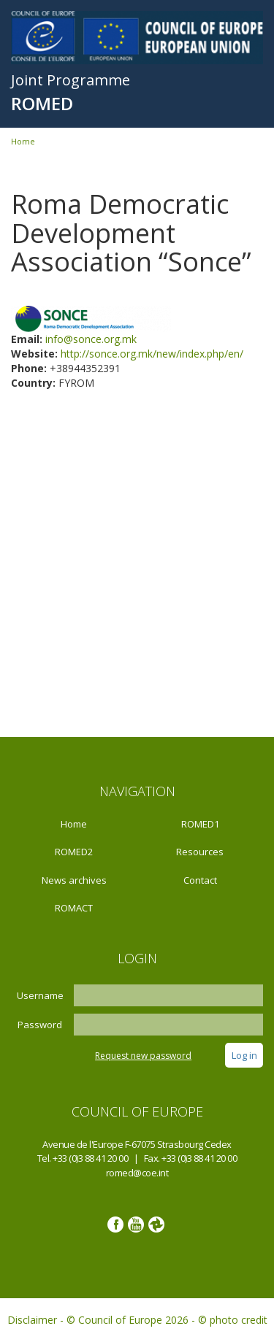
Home (23, 141)
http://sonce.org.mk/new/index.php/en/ (152, 353)
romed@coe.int (137, 1172)
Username (40, 995)
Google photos (156, 1224)
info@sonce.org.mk (91, 339)
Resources (200, 851)
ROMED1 (200, 823)
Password (40, 1024)
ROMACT (74, 907)
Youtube (136, 1224)
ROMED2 (74, 851)
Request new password (143, 1055)
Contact (200, 880)
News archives (74, 880)
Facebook (115, 1224)
